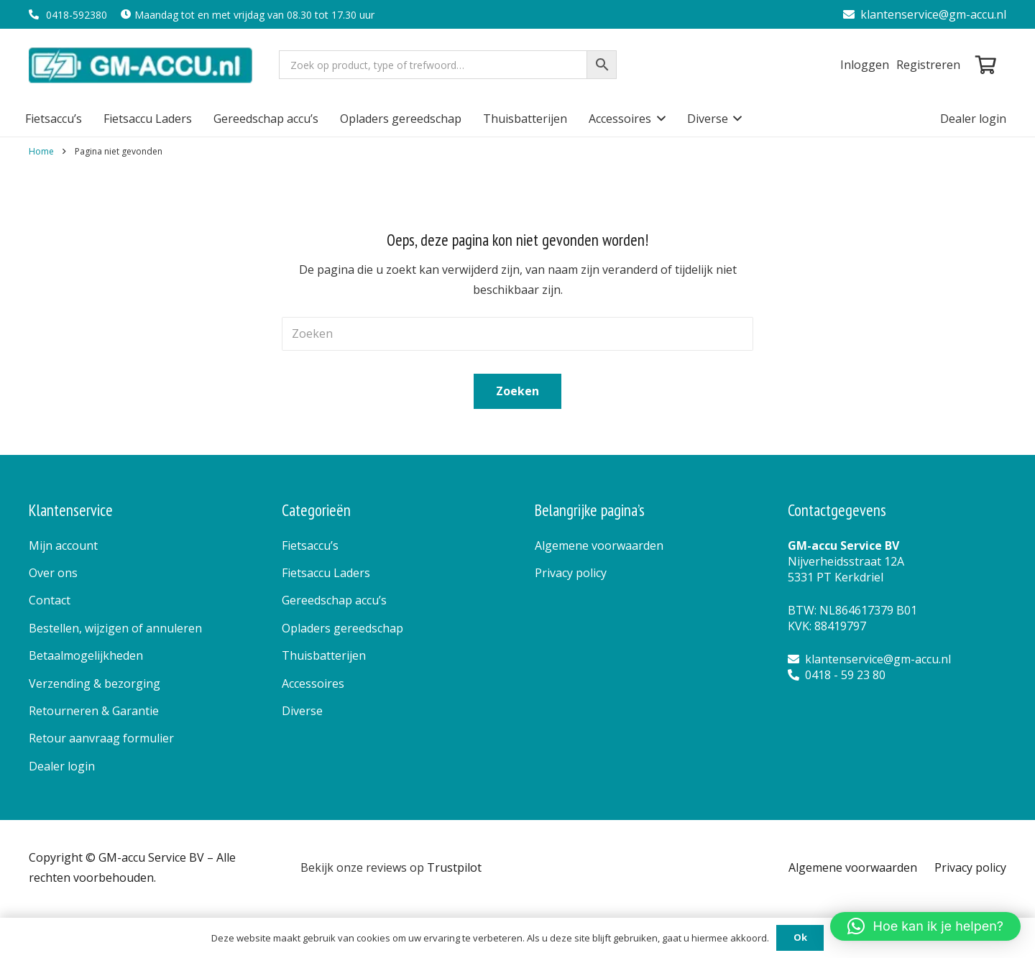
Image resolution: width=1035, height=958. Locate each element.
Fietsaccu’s (310, 545)
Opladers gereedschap (342, 628)
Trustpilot (454, 867)
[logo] (142, 65)
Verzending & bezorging (94, 683)
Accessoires (313, 683)
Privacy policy (571, 573)
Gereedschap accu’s (334, 600)
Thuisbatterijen (324, 655)
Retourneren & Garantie (94, 711)
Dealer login (62, 766)
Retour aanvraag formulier (101, 738)
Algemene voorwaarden (599, 545)
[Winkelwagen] (985, 65)
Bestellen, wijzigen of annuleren (115, 628)
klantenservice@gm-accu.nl (924, 14)
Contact (49, 600)
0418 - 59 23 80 (837, 675)
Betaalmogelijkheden (86, 655)
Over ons (53, 573)
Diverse (302, 711)
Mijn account (63, 545)
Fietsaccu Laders (326, 573)
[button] (658, 119)
